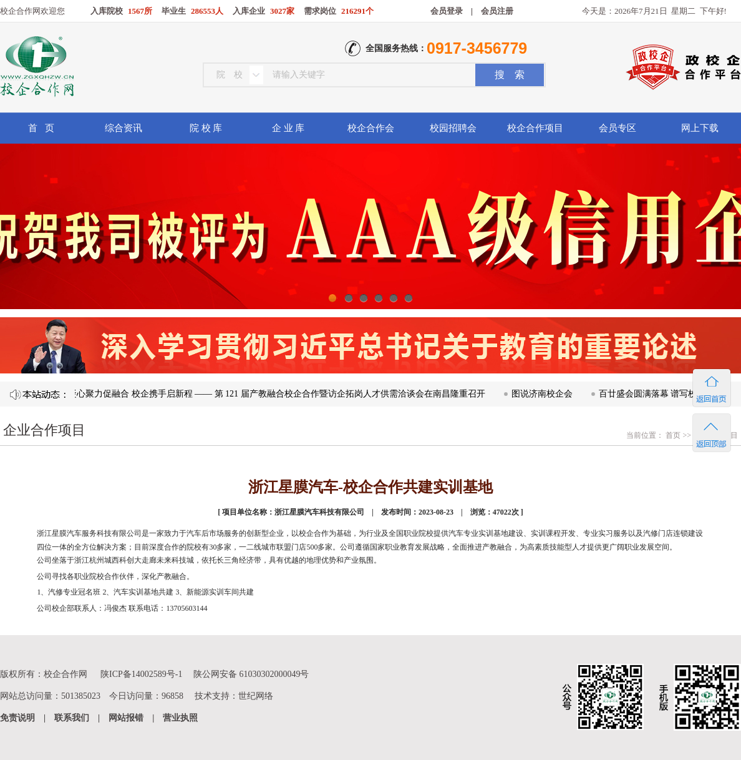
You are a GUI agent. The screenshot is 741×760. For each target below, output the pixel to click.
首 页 (41, 128)
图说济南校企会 (544, 393)
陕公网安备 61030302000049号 (251, 674)
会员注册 (497, 11)
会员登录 (446, 11)
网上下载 (700, 128)
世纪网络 (255, 696)
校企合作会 (370, 128)
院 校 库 (206, 128)
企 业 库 (288, 128)
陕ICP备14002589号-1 (141, 674)
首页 (672, 435)
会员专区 (617, 128)
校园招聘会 (453, 128)
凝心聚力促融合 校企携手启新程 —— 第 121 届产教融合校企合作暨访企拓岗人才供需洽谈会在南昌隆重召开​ (279, 393)
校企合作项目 (535, 128)
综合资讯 (123, 128)
